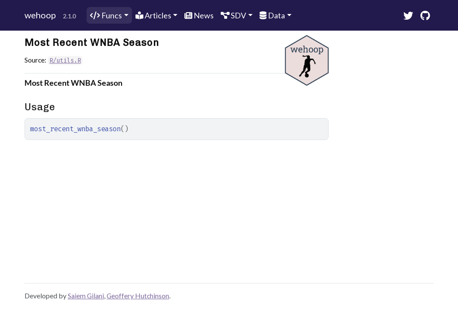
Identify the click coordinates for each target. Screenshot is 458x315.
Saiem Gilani (86, 295)
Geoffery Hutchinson (138, 295)
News (199, 15)
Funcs (106, 15)
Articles (153, 15)
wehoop (40, 15)
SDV (233, 15)
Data (272, 15)
